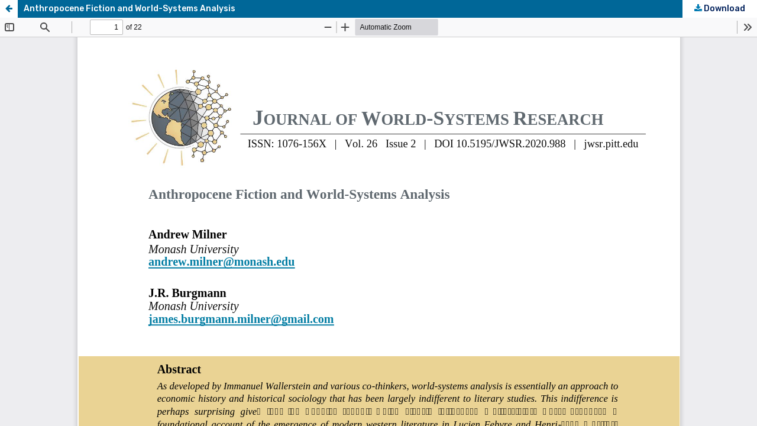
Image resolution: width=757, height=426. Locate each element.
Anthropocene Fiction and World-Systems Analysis (129, 9)
